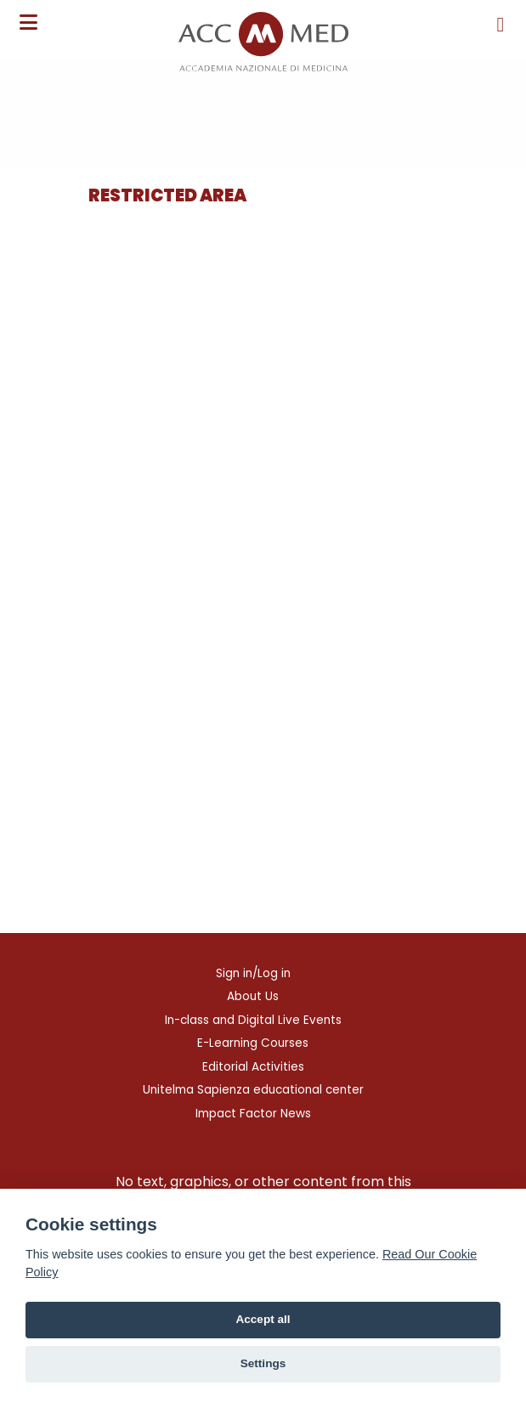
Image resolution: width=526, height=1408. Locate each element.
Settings (263, 1363)
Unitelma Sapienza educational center (253, 1090)
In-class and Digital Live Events (253, 1020)
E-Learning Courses (252, 1043)
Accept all (262, 1319)
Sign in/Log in (253, 973)
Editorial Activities (253, 1067)
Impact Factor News (253, 1113)
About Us (253, 996)
